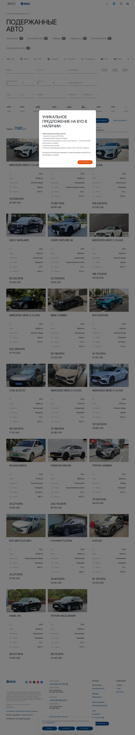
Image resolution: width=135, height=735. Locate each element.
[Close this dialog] (93, 114)
